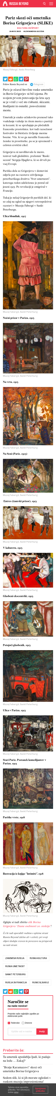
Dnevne (28, 1023)
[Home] (5, 3)
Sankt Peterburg (15, 974)
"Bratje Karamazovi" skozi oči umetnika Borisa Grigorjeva (22, 1069)
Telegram (38, 84)
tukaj (16, 1092)
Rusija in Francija (16, 982)
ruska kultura (38, 958)
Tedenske (15, 1023)
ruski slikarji (40, 982)
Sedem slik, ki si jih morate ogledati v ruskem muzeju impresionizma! (27, 1079)
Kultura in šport (28, 28)
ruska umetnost (15, 966)
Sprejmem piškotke (40, 1089)
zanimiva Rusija (14, 958)
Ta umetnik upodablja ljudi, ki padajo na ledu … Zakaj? (26, 1059)
